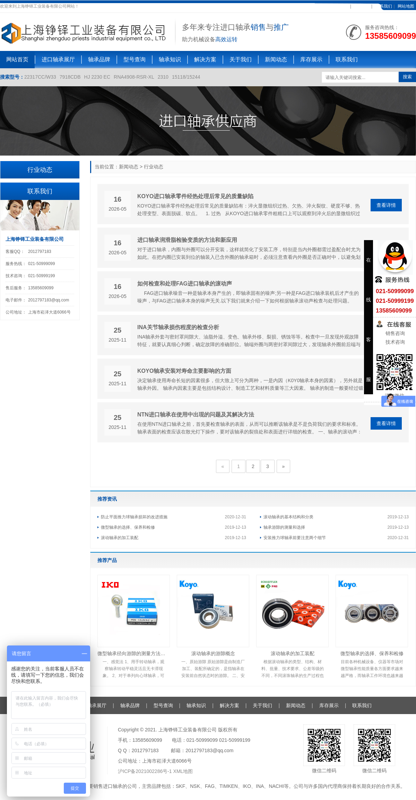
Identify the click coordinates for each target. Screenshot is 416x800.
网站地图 (406, 6)
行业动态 (153, 166)
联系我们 (383, 6)
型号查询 (134, 59)
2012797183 (39, 251)
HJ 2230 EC (97, 77)
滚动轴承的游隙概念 (213, 653)
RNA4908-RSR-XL (134, 77)
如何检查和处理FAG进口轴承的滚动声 (184, 284)
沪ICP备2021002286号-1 (145, 771)
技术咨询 (394, 342)
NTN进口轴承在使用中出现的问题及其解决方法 (195, 414)
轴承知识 (170, 59)
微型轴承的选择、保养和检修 (128, 527)
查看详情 (386, 205)
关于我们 (240, 59)
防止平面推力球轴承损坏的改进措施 (134, 517)
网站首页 (17, 59)
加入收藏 (340, 6)
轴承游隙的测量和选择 (284, 527)
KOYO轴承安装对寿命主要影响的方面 (184, 371)
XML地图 (183, 771)
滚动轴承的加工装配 (119, 537)
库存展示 (311, 59)
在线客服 (361, 6)
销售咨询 (394, 333)
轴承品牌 (99, 59)
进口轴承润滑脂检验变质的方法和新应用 (187, 240)
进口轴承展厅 (58, 59)
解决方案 (205, 59)
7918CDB (70, 77)
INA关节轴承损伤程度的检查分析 (178, 327)
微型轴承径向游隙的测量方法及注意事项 (133, 653)
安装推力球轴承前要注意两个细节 (294, 537)
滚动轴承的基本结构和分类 (288, 517)
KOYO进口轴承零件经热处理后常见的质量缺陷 (195, 196)
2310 (163, 77)
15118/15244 (186, 77)
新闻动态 (276, 59)
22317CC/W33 (40, 77)
